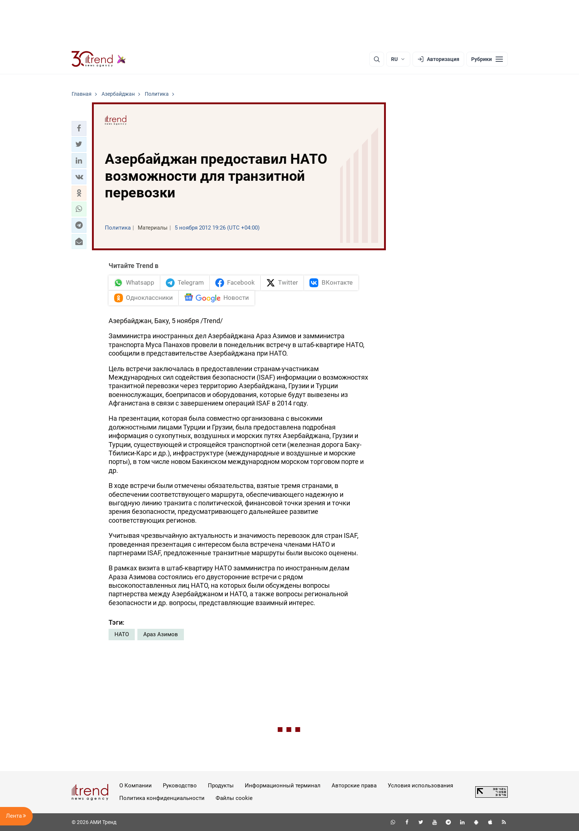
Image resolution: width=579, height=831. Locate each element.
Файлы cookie (234, 798)
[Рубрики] (487, 59)
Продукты (221, 785)
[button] (79, 128)
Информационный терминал (283, 785)
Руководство (180, 785)
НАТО (121, 634)
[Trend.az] (99, 59)
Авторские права (354, 785)
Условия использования (420, 785)
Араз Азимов (160, 634)
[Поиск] (376, 59)
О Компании (135, 785)
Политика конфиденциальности (162, 798)
